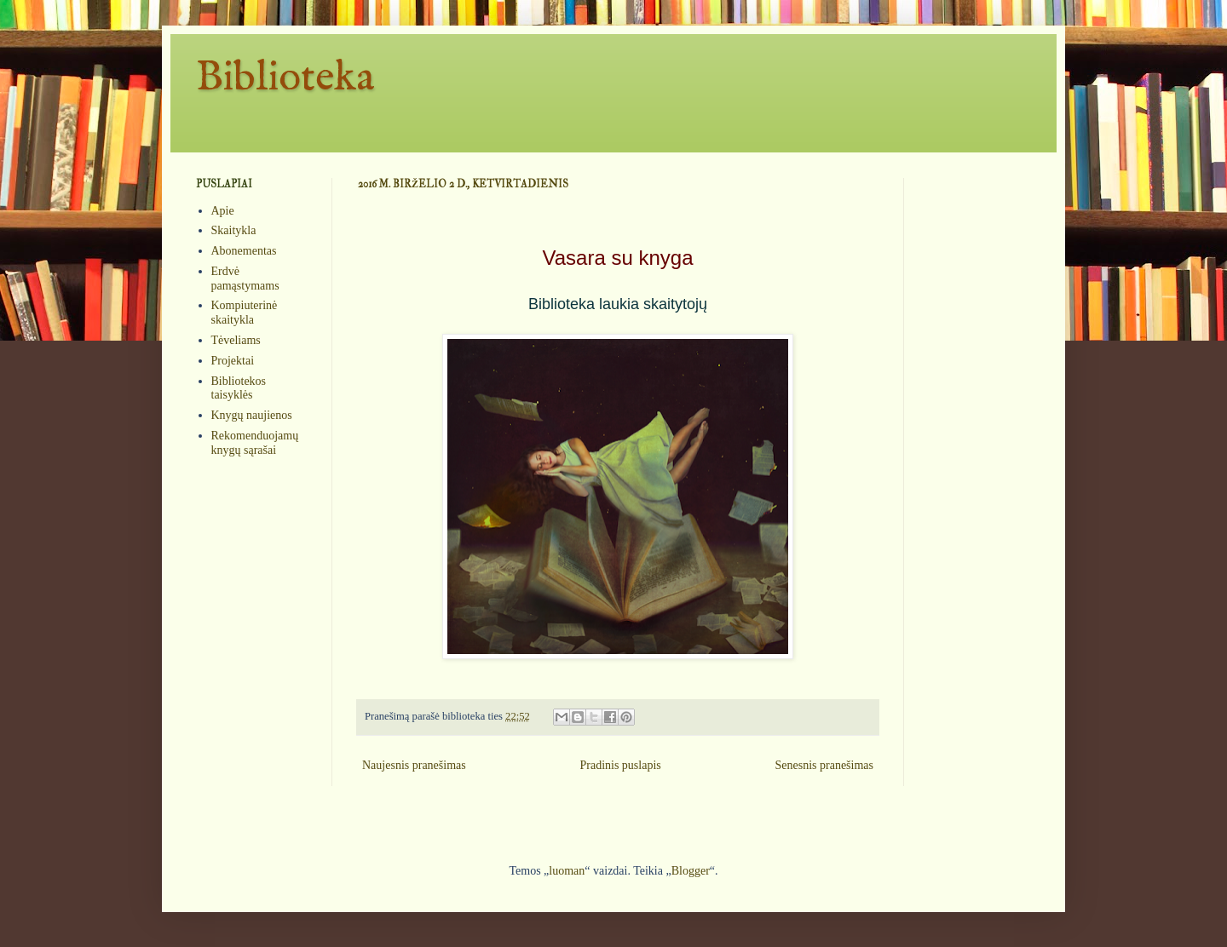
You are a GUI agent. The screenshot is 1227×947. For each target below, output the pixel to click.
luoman (567, 870)
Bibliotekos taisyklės (239, 388)
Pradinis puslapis (619, 765)
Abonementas (244, 250)
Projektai (233, 360)
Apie (222, 210)
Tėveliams (236, 340)
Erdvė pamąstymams (245, 278)
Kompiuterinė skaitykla (244, 312)
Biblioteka (285, 78)
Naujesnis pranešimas (414, 765)
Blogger (690, 870)
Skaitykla (233, 230)
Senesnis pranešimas (824, 765)
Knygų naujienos (251, 415)
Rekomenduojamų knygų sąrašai (255, 442)
